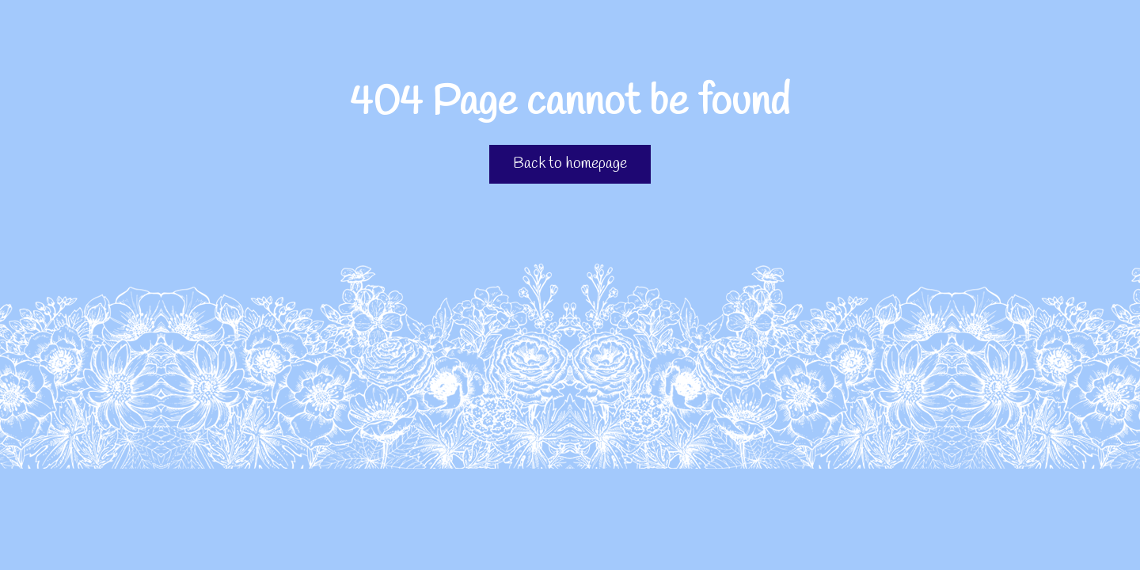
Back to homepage (570, 164)
